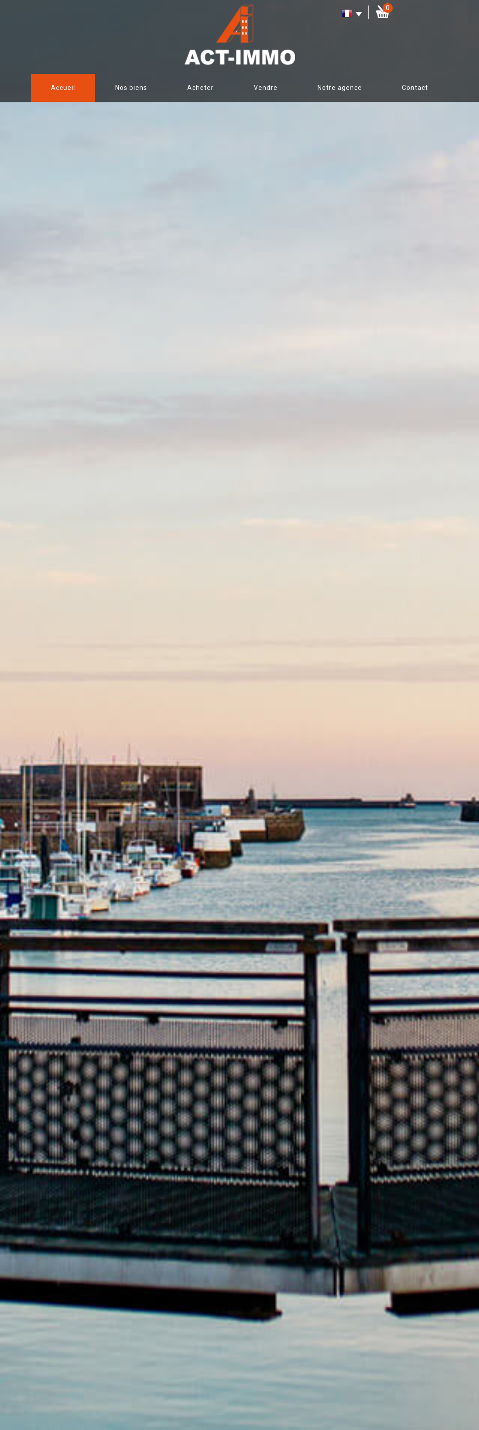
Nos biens (131, 87)
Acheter (200, 87)
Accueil (63, 87)
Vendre (266, 87)
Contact (415, 87)
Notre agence (339, 87)
